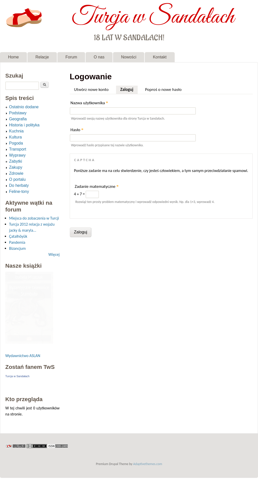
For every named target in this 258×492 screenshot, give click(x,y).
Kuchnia (16, 131)
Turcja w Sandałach (153, 17)
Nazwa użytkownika (89, 103)
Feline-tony (19, 191)
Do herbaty (19, 185)
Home (13, 57)
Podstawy (17, 113)
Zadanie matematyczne (97, 186)
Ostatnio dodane (24, 107)
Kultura (15, 137)
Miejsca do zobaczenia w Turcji (34, 218)
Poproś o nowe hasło (163, 89)
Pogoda (16, 143)
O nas (99, 57)
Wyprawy (17, 155)
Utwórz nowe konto (91, 89)
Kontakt (159, 57)
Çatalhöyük (18, 236)
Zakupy (15, 167)
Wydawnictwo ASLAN (22, 355)
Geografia (18, 119)
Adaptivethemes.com (147, 464)
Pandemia (17, 242)
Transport (17, 149)
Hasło (77, 129)
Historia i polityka (24, 125)
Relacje (42, 57)
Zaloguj (129, 89)
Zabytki (15, 161)
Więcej (53, 254)
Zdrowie (16, 173)
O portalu (17, 179)
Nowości (128, 57)
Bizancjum (17, 248)
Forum (71, 57)
